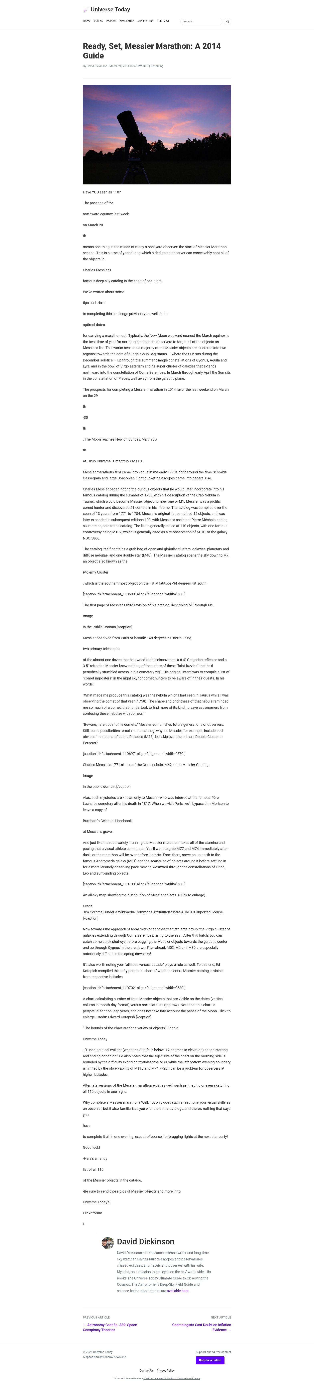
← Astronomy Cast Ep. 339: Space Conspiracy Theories (110, 1328)
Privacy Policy (166, 1372)
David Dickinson (97, 67)
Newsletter (127, 22)
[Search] (227, 22)
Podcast (111, 22)
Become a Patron (210, 1361)
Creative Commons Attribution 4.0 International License (171, 1379)
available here (178, 1292)
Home (87, 22)
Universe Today (109, 10)
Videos (98, 22)
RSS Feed (163, 22)
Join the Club (145, 22)
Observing (157, 67)
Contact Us (146, 1372)
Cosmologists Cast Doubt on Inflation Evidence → (201, 1328)
